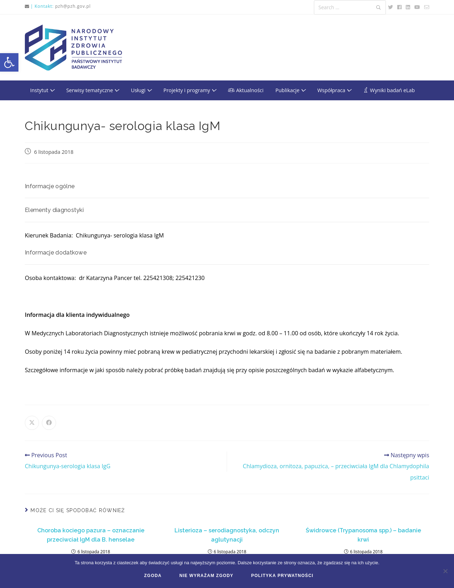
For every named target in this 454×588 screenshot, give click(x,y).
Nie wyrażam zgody (206, 575)
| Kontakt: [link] (42, 6)
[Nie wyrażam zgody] (445, 571)
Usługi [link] (141, 90)
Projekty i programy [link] (190, 90)
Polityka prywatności (282, 575)
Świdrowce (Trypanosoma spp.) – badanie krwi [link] (363, 535)
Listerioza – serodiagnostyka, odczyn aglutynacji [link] (227, 535)
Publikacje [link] (290, 90)
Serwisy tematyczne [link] (92, 90)
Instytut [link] (42, 90)
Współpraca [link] (334, 90)
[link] (9, 62)
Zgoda (152, 575)
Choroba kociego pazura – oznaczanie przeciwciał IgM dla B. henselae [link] (90, 535)
